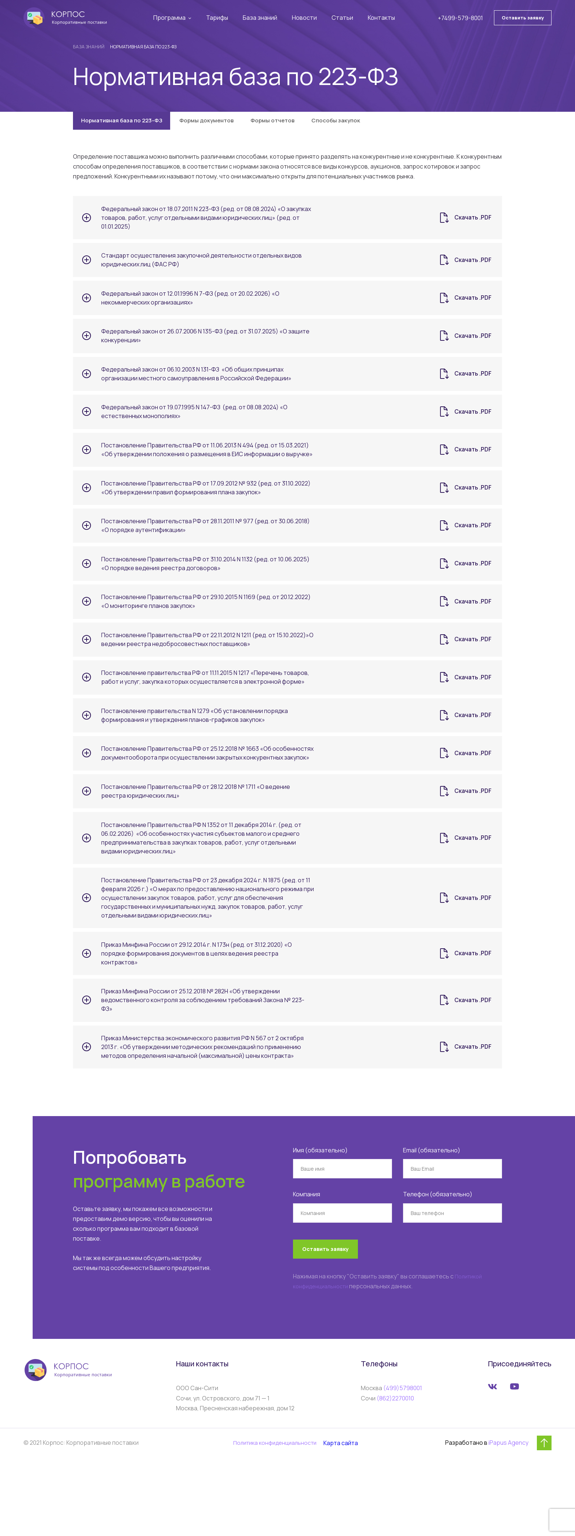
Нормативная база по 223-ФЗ (127, 123)
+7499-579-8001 (460, 18)
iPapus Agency (508, 1519)
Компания (306, 1263)
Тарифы (221, 18)
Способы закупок (367, 123)
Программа (173, 18)
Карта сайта (345, 1519)
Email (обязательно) (431, 1219)
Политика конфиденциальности (274, 1519)
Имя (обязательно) (320, 1219)
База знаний (263, 18)
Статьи (344, 18)
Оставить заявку (523, 18)
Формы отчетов (296, 123)
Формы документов (221, 123)
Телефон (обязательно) (437, 1263)
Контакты (382, 18)
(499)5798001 (402, 1465)
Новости (307, 18)
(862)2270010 (395, 1475)
